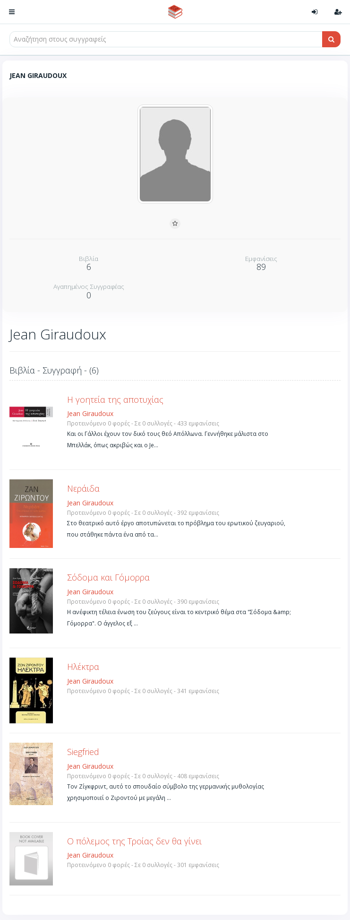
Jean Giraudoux (90, 413)
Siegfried (83, 751)
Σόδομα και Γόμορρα (108, 577)
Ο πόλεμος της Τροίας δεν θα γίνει (134, 841)
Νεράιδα (83, 488)
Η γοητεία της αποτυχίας (115, 399)
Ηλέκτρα (83, 666)
